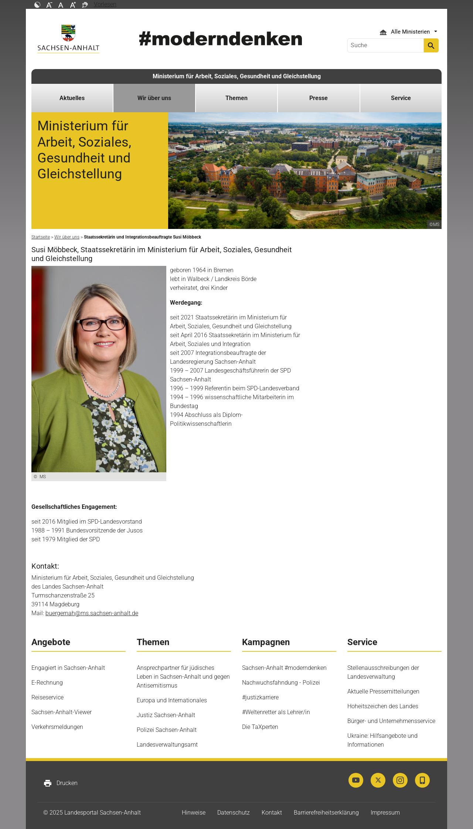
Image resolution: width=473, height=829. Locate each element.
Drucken (60, 783)
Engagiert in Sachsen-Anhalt (68, 667)
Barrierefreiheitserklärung (326, 812)
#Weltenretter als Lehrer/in (276, 712)
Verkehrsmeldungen (57, 726)
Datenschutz (233, 812)
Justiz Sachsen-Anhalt (166, 715)
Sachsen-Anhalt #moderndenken (284, 667)
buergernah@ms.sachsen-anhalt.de (91, 613)
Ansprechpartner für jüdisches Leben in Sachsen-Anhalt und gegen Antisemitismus (183, 676)
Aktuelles (72, 98)
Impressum (385, 812)
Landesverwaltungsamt (167, 744)
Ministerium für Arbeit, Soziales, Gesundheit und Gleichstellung (237, 76)
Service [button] (401, 98)
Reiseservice (47, 697)
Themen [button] (236, 98)
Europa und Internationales (172, 700)
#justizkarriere (260, 697)
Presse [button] (318, 98)
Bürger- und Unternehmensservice (391, 720)
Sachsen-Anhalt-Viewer (61, 712)
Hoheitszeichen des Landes (382, 706)
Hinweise (193, 812)
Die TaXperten (260, 726)
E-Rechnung (47, 682)
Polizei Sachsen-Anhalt (167, 729)
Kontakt (272, 812)
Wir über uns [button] (154, 98)
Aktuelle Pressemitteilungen (383, 691)
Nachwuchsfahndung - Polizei (281, 682)
